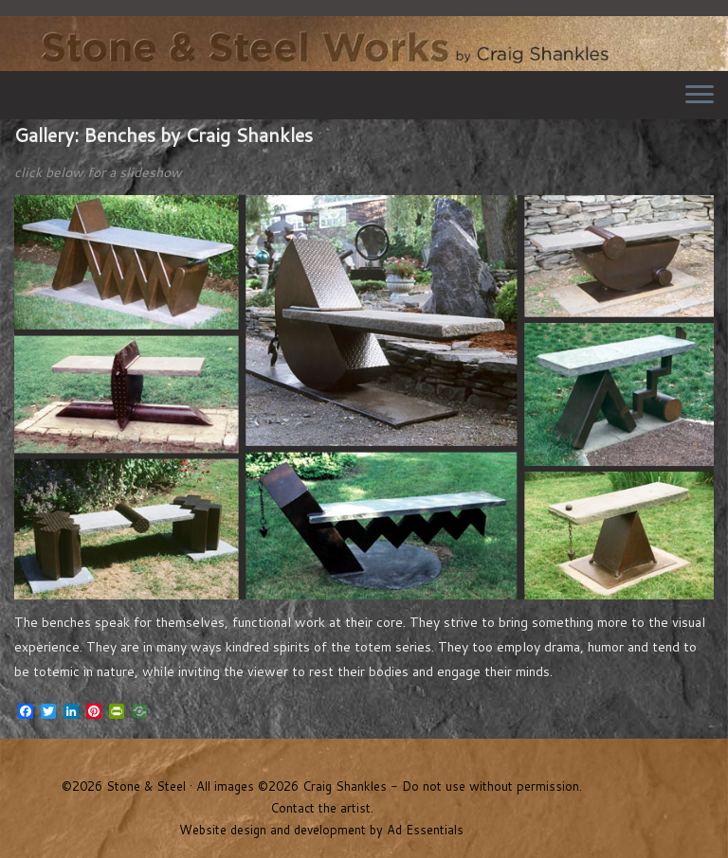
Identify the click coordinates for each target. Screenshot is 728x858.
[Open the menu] (699, 95)
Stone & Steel (364, 38)
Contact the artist (320, 807)
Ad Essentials (425, 829)
